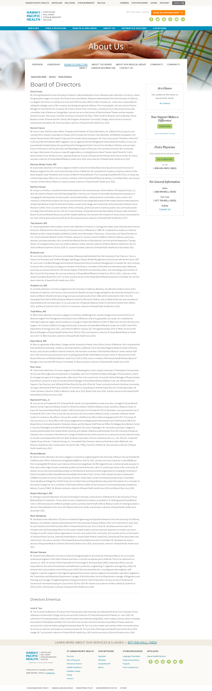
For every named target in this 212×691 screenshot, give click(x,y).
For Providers (140, 3)
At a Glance (165, 103)
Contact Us (126, 68)
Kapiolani (57, 3)
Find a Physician (56, 28)
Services (33, 28)
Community (156, 64)
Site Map (123, 688)
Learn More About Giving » (164, 133)
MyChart (164, 3)
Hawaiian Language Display (62, 688)
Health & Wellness (85, 28)
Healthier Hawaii (73, 671)
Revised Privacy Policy (84, 688)
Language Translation (131, 656)
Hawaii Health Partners (156, 656)
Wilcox (101, 3)
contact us (50, 673)
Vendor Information (103, 68)
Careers (124, 3)
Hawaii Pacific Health (37, 3)
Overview (37, 64)
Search (177, 3)
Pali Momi (70, 3)
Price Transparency (131, 667)
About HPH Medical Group (131, 64)
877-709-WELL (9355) (142, 642)
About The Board (102, 64)
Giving (153, 3)
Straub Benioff (86, 3)
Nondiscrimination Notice (106, 688)
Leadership (53, 64)
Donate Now (164, 126)
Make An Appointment (166, 13)
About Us (109, 28)
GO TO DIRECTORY (164, 159)
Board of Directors (75, 64)
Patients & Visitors (134, 28)
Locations (159, 28)
